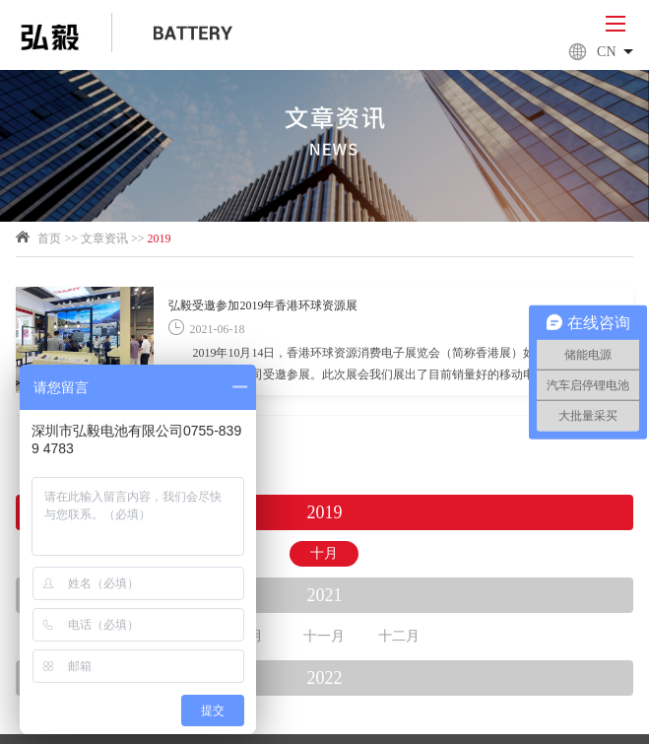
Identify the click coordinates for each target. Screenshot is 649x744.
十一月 (324, 636)
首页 (49, 238)
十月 (324, 553)
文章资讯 (104, 238)
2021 (324, 595)
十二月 (399, 636)
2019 (159, 238)
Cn (599, 52)
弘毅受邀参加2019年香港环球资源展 (262, 305)
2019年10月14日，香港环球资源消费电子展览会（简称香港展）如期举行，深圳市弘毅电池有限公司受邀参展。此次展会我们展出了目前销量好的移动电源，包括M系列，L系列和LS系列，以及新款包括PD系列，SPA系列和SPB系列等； (392, 365)
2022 (324, 678)
